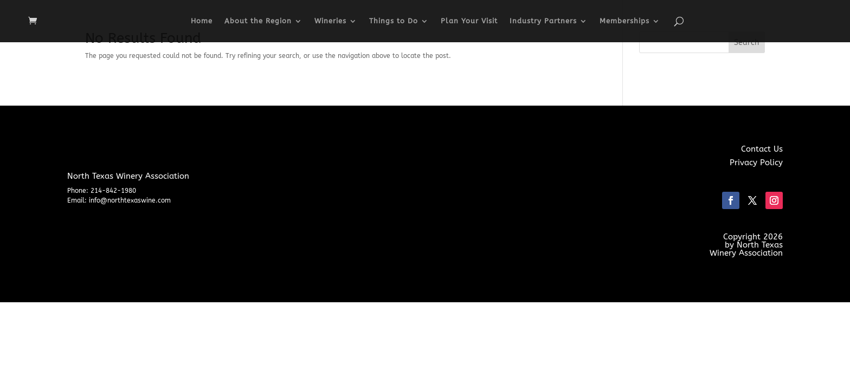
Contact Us (762, 149)
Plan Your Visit (469, 21)
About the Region (258, 21)
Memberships (624, 21)
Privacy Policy (756, 162)
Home (201, 21)
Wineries (330, 21)
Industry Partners (543, 21)
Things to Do (393, 21)
